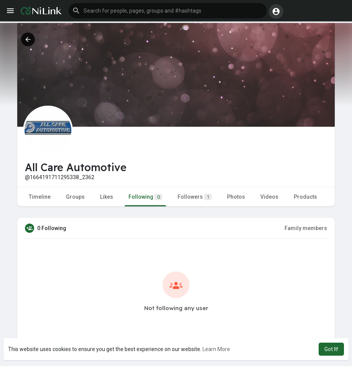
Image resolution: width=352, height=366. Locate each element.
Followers (195, 197)
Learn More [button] (216, 349)
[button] (168, 10)
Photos (236, 197)
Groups (75, 197)
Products (305, 197)
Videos (269, 197)
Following (145, 197)
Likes (106, 197)
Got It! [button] (331, 349)
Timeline (40, 197)
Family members (306, 228)
